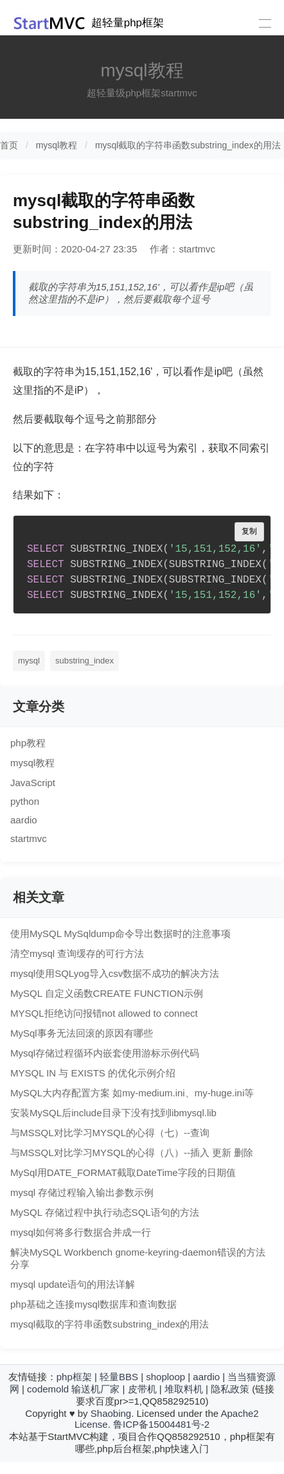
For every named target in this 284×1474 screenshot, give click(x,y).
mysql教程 (57, 145)
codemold (48, 1388)
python (24, 801)
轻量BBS (119, 1376)
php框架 (74, 1376)
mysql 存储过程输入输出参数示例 (82, 1192)
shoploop (165, 1376)
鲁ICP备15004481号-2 (161, 1424)
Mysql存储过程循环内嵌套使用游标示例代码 (104, 1053)
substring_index (84, 660)
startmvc (28, 838)
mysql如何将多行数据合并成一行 (80, 1232)
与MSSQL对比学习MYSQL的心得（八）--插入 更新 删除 (131, 1152)
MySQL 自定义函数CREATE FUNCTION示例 (106, 993)
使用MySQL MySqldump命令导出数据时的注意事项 (120, 933)
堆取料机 (183, 1388)
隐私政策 (230, 1388)
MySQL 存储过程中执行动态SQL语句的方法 (104, 1212)
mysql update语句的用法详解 (72, 1284)
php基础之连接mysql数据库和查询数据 (93, 1304)
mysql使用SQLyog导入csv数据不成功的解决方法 (114, 973)
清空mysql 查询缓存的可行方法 (77, 953)
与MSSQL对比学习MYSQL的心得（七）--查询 (109, 1132)
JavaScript (32, 782)
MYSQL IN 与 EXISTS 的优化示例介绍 (92, 1072)
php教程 (28, 742)
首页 (9, 145)
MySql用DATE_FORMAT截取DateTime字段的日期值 (123, 1172)
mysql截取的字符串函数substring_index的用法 (188, 145)
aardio (23, 819)
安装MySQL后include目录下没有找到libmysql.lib (113, 1112)
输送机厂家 (95, 1388)
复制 (249, 531)
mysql (29, 660)
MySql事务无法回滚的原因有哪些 (81, 1033)
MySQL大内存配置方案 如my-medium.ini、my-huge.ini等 (132, 1092)
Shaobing (111, 1413)
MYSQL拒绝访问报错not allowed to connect (104, 1013)
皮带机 (142, 1388)
